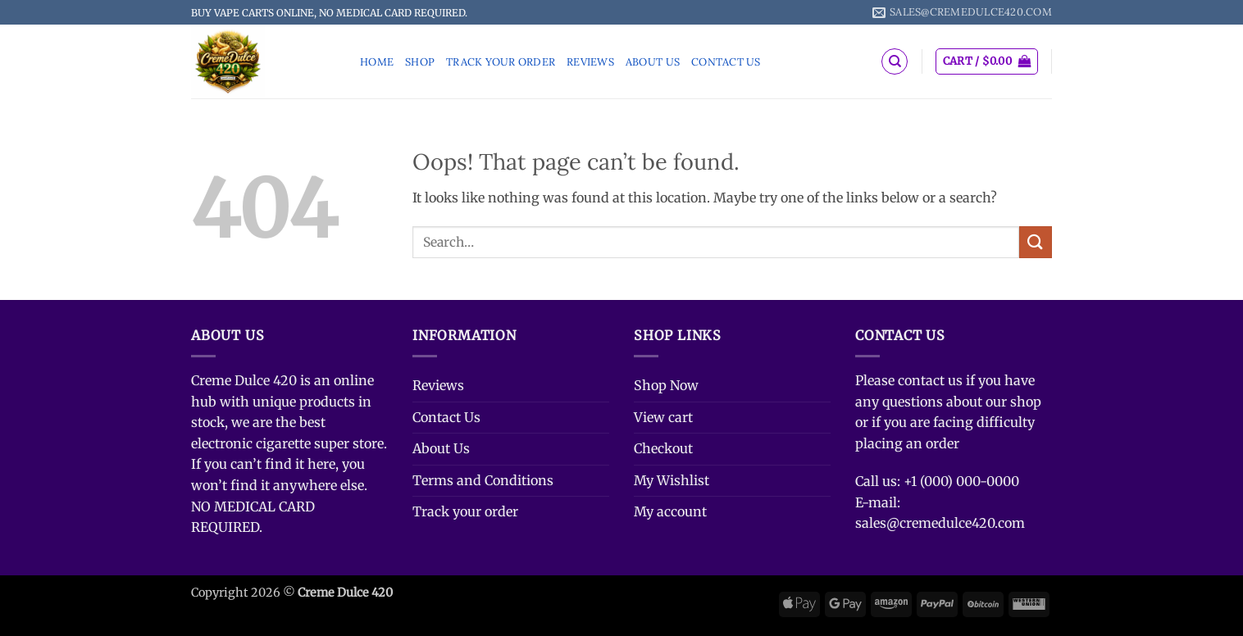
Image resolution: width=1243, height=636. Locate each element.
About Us (653, 62)
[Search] (894, 61)
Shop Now (666, 385)
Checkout (663, 448)
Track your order (500, 62)
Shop (420, 62)
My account (670, 511)
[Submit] (1035, 242)
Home (377, 62)
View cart (663, 417)
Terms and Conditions (482, 480)
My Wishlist (671, 480)
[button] (987, 61)
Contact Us (726, 62)
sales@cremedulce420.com (940, 523)
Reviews (590, 62)
